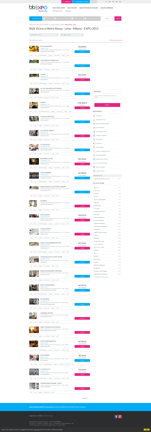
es (120, 1)
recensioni (57, 55)
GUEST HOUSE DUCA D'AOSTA (50, 327)
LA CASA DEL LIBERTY (47, 130)
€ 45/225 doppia (42, 294)
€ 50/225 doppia (42, 224)
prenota (82, 51)
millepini (96, 250)
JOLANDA (43, 201)
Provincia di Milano (54, 24)
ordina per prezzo (37, 40)
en (109, 1)
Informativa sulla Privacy (48, 425)
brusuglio (96, 208)
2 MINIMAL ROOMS (46, 313)
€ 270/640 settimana (43, 111)
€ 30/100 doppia (47, 364)
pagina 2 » (85, 398)
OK (147, 429)
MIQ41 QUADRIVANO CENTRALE (51, 271)
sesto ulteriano (98, 244)
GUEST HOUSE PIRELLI (47, 285)
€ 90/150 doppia (42, 167)
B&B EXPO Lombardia (42, 24)
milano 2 (96, 187)
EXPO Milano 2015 (57, 11)
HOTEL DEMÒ (44, 355)
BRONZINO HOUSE (46, 158)
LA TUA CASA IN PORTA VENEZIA (51, 88)
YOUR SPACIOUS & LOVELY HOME (51, 257)
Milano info (68, 11)
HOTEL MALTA (45, 215)
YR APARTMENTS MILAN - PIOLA (51, 383)
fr (113, 1)
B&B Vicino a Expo (59, 8)
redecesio (97, 190)
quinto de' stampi (99, 247)
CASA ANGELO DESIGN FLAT (49, 60)
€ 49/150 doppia (42, 252)
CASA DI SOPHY (45, 229)
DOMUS (43, 102)
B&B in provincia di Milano (88, 8)
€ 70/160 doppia (42, 378)
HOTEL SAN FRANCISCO (48, 341)
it (106, 1)
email (63, 55)
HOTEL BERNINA (45, 172)
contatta (82, 79)
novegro (96, 193)
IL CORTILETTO (45, 369)
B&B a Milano (72, 8)
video (35, 364)
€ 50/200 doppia (42, 55)
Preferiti (68, 1)
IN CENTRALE (44, 299)
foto (35, 55)
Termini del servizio (35, 425)
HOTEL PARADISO (46, 46)
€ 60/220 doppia (42, 83)
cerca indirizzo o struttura (93, 18)
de (116, 1)
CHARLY (43, 74)
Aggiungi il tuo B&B (82, 1)
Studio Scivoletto (43, 421)
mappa (50, 55)
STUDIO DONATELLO (47, 116)
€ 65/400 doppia (42, 181)
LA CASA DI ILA (45, 144)
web (68, 55)
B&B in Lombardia (107, 8)
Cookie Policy (61, 425)
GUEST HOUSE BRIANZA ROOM (50, 243)
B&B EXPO (32, 24)
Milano (62, 24)
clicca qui (36, 429)
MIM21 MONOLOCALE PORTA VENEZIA (53, 186)
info (31, 55)
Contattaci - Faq (47, 416)
